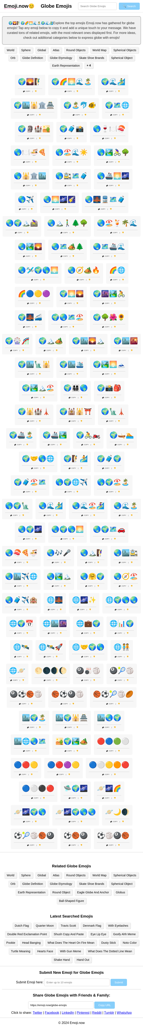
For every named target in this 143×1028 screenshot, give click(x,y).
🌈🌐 (117, 270)
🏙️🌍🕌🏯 (71, 717)
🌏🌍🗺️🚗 (109, 529)
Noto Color (130, 942)
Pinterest (83, 1012)
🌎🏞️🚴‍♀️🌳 (113, 152)
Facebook (52, 1012)
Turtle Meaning (20, 951)
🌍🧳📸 (71, 128)
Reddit (96, 1012)
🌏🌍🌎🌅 (67, 529)
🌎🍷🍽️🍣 (109, 128)
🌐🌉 (55, 600)
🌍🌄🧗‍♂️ (30, 81)
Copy (26, 91)
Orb (13, 58)
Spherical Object (122, 58)
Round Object (61, 892)
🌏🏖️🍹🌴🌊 (117, 223)
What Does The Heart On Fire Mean (70, 942)
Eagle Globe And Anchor (93, 892)
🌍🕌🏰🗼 (34, 411)
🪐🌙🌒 (117, 812)
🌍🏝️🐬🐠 (79, 105)
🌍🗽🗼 (113, 411)
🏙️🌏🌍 (109, 717)
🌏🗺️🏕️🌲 (67, 246)
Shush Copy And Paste (69, 934)
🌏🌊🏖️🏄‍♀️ (88, 505)
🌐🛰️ (21, 647)
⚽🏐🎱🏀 (113, 835)
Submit (119, 982)
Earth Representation (66, 65)
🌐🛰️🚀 (51, 647)
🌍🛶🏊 (122, 435)
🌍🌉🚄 (30, 317)
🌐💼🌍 (88, 623)
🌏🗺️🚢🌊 (109, 246)
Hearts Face (45, 951)
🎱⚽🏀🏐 (26, 694)
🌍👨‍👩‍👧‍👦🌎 (75, 388)
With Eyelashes (118, 925)
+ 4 (89, 65)
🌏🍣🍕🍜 (21, 552)
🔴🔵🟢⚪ (113, 741)
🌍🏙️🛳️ (71, 364)
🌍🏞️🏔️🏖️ (38, 388)
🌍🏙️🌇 (126, 340)
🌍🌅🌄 (71, 293)
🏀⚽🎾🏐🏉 (113, 694)
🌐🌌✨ (84, 600)
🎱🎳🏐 (88, 670)
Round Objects (76, 50)
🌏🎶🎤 (59, 552)
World (10, 50)
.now (16, 6)
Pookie (10, 942)
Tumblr (109, 1012)
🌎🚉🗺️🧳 (71, 176)
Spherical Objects (124, 50)
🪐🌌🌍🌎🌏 (75, 812)
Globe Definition (32, 58)
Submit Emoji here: (29, 982)
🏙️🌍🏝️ (34, 717)
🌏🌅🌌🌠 (59, 199)
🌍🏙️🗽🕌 (34, 364)
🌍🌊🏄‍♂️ (113, 81)
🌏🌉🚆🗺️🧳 (105, 199)
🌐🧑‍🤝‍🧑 (122, 647)
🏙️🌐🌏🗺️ (30, 741)
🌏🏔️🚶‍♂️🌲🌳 (67, 223)
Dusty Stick (108, 942)
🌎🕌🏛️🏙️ (30, 176)
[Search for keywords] (97, 6)
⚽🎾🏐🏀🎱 (34, 835)
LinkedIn (68, 1012)
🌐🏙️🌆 (55, 623)
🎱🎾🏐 (122, 670)
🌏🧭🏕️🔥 (84, 270)
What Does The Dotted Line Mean (110, 951)
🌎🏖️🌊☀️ (71, 152)
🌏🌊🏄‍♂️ (51, 505)
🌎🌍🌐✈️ (71, 482)
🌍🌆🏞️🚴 (109, 293)
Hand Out (83, 959)
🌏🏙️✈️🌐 (21, 576)
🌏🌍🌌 (30, 529)
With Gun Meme (70, 951)
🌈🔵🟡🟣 (34, 293)
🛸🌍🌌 (75, 788)
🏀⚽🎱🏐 (67, 694)
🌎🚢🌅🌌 (113, 176)
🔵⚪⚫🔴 (38, 788)
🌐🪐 (17, 670)
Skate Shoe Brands (91, 58)
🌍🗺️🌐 (117, 105)
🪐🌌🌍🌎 (30, 812)
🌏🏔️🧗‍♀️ (92, 552)
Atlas (56, 50)
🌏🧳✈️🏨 (21, 600)
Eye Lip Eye (98, 934)
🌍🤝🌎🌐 (38, 458)
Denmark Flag (92, 925)
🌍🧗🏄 (75, 458)
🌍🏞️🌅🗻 (109, 364)
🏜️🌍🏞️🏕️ (71, 741)
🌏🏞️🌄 (30, 246)
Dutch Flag (22, 925)
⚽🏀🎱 (75, 835)
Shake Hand (62, 959)
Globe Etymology (61, 58)
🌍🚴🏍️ (88, 435)
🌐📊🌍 (122, 623)
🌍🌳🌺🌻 (109, 317)
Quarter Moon (45, 925)
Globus (120, 892)
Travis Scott (68, 925)
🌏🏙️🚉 (126, 552)
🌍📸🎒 (109, 388)
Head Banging (31, 942)
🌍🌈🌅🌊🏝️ (71, 81)
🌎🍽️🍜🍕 (30, 152)
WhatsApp (124, 1012)
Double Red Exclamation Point (27, 934)
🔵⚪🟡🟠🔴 (109, 764)
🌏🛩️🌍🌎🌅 (38, 270)
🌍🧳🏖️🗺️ (30, 482)
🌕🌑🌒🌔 (50, 670)
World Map (99, 50)
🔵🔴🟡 (26, 764)
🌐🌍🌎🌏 (121, 600)
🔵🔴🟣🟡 (63, 764)
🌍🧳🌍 (109, 458)
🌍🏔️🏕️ (51, 340)
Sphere (26, 50)
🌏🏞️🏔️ (59, 576)
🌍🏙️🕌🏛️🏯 (34, 105)
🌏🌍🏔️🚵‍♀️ (22, 223)
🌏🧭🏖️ (126, 576)
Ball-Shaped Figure (71, 900)
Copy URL (104, 1005)
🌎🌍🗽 (17, 505)
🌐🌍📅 (21, 623)
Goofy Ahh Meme (124, 934)
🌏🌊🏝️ (126, 505)
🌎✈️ (26, 199)
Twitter (37, 1012)
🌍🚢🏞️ (55, 435)
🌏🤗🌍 (92, 576)
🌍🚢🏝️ (21, 435)
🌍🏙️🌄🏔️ (88, 340)
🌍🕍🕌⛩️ (75, 411)
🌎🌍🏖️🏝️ (113, 482)
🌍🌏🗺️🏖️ (67, 317)
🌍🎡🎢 (17, 340)
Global (42, 50)
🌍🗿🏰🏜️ (34, 128)
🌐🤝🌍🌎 (88, 647)
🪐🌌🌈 (109, 788)
